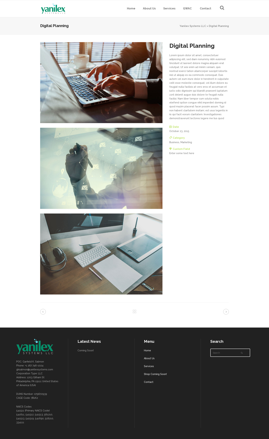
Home (147, 350)
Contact (148, 382)
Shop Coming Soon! (155, 374)
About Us (149, 358)
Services (149, 366)
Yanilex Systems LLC (193, 26)
